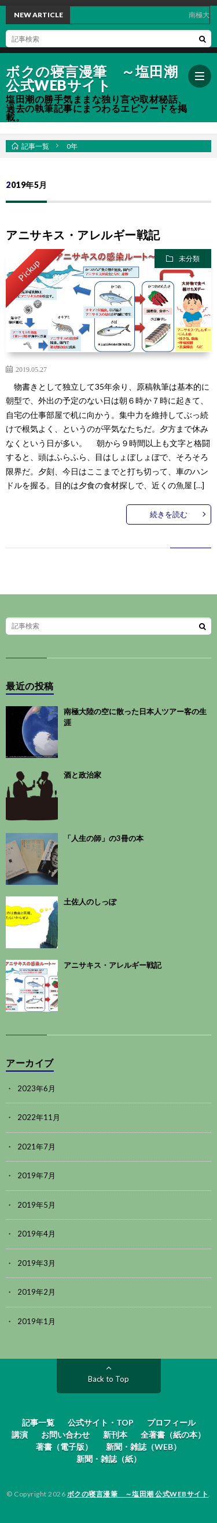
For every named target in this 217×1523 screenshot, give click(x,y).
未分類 (189, 258)
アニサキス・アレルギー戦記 (83, 235)
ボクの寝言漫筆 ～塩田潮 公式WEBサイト (92, 78)
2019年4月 (36, 1233)
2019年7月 (36, 1175)
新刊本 (115, 1434)
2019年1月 (36, 1321)
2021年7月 (36, 1146)
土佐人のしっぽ (90, 901)
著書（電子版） (64, 1447)
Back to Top (108, 1378)
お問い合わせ (65, 1434)
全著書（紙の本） (173, 1434)
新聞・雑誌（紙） (108, 1459)
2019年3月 (36, 1263)
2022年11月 (38, 1117)
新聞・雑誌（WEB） (143, 1447)
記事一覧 (38, 1422)
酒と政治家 (82, 774)
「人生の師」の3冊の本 (104, 838)
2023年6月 (36, 1088)
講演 (20, 1434)
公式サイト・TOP (101, 1422)
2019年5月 (36, 1204)
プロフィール (171, 1422)
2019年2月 (36, 1291)
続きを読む (168, 514)
